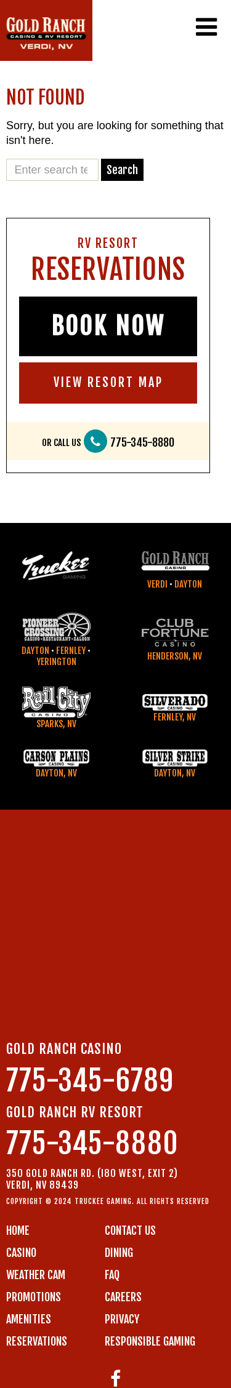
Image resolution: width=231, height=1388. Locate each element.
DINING (119, 1252)
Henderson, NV (174, 656)
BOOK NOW (108, 326)
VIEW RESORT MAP (108, 382)
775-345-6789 (90, 1081)
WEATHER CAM (35, 1275)
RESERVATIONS (36, 1341)
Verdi (157, 584)
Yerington (56, 662)
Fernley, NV (174, 717)
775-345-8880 (142, 442)
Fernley (71, 650)
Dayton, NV (56, 773)
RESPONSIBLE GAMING (150, 1341)
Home (18, 1230)
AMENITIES (28, 1319)
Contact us (130, 1230)
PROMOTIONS (33, 1297)
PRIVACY (122, 1319)
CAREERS (123, 1297)
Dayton (188, 584)
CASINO (21, 1252)
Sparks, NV (56, 724)
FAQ (112, 1275)
